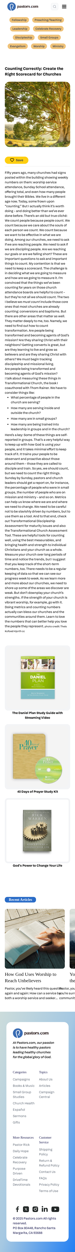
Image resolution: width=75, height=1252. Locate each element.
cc (23, 631)
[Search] (54, 6)
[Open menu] (64, 6)
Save (16, 160)
